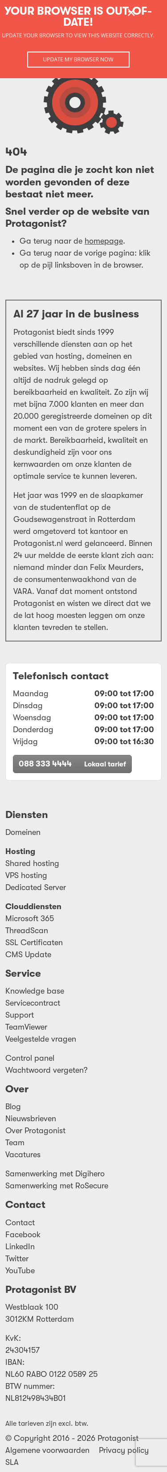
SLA (12, 1462)
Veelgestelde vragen (40, 1039)
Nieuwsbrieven (30, 1118)
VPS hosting (26, 875)
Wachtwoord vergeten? (46, 1070)
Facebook (23, 1234)
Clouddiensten (33, 906)
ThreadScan (26, 930)
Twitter (17, 1258)
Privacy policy (124, 1450)
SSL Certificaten (34, 942)
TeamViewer (26, 1027)
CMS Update (28, 954)
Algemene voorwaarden (47, 1450)
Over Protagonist (35, 1130)
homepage (104, 241)
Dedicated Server (35, 887)
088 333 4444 (72, 763)
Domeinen (23, 832)
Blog (13, 1106)
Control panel (29, 1058)
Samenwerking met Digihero (55, 1173)
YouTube (20, 1270)
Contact (20, 1222)
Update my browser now (78, 59)
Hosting (20, 851)
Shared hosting (32, 863)
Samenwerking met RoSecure (56, 1185)
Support (19, 1015)
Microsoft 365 (29, 918)
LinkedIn (20, 1246)
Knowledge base (34, 991)
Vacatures (23, 1154)
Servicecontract (32, 1003)
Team (14, 1142)
